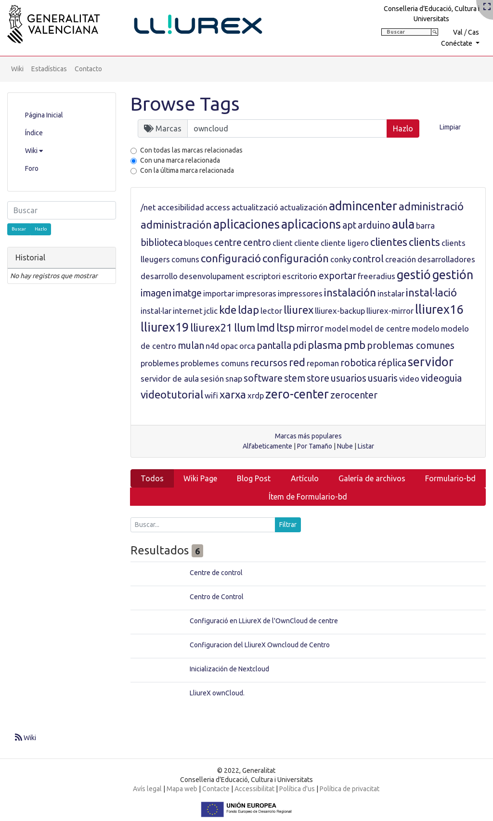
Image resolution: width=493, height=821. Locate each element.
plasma (325, 345)
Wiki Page (200, 478)
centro (257, 242)
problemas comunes (410, 345)
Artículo (305, 478)
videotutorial (172, 394)
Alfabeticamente (267, 446)
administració (431, 206)
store (318, 378)
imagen (156, 293)
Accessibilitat (254, 789)
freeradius (376, 276)
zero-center (297, 394)
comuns (185, 259)
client (282, 242)
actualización (303, 207)
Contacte (216, 789)
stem (294, 378)
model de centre (380, 328)
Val (458, 32)
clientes (388, 242)
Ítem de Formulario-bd (308, 496)
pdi (299, 345)
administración (176, 224)
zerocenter (353, 395)
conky (340, 259)
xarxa (233, 394)
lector (271, 310)
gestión (452, 275)
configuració (231, 258)
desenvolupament (212, 276)
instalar (390, 293)
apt (349, 225)
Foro (32, 168)
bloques (198, 242)
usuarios (348, 378)
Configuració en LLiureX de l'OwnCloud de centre (264, 621)
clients (424, 242)
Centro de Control (217, 597)
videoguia (441, 378)
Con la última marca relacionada (187, 170)
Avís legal (147, 789)
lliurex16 (439, 309)
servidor (431, 362)
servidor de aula (170, 378)
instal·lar (156, 310)
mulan (191, 345)
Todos (152, 478)
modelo (426, 328)
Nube (345, 446)
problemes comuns (215, 363)
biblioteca (161, 242)
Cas (473, 32)
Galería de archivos (371, 478)
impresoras (256, 293)
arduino (374, 225)
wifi (211, 395)
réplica (391, 363)
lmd (266, 327)
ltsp (285, 327)
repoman (323, 363)
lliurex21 (211, 327)
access (218, 207)
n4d (212, 345)
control (368, 259)
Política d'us (297, 789)
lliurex (298, 310)
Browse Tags (185, 104)
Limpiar (450, 127)
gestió (414, 275)
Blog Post (254, 478)
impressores (300, 293)
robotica (358, 363)
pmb (354, 345)
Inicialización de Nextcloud (229, 669)
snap (233, 378)
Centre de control (216, 573)
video (409, 378)
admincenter (363, 206)
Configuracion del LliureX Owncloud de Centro (260, 645)
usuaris (383, 378)
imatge (187, 293)
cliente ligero (345, 242)
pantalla (274, 345)
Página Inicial (44, 115)
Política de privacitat (349, 789)
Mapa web (182, 789)
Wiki (17, 69)
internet (188, 310)
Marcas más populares (308, 436)
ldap (248, 310)
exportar (337, 275)
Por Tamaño (314, 446)
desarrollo (159, 276)
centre (228, 242)
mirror (310, 328)
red (297, 362)
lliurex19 (165, 327)
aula (403, 224)
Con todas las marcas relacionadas (191, 150)
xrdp (255, 395)
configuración (295, 258)
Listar (366, 446)
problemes (160, 363)
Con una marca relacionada (180, 160)
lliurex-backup (340, 310)
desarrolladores (446, 259)
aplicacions (311, 224)
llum (244, 327)
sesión (212, 378)
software (263, 378)
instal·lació (431, 292)
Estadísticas (49, 69)
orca (247, 345)
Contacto (88, 69)
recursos (268, 363)
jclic (211, 310)
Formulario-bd (450, 478)
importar (218, 293)
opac (229, 345)
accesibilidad (180, 207)
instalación (350, 292)
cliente (306, 242)
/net (148, 207)
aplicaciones (246, 224)
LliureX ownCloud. (217, 693)
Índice (34, 133)
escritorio (299, 276)
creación (400, 259)
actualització (255, 207)
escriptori (263, 276)
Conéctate (457, 43)
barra (425, 225)
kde (227, 310)
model (336, 328)
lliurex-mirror (390, 310)
